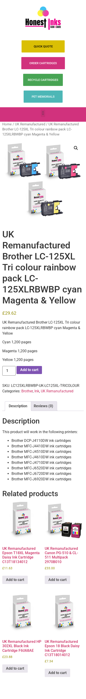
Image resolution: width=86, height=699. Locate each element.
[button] (43, 113)
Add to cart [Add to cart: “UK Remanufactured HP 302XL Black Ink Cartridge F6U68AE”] (15, 668)
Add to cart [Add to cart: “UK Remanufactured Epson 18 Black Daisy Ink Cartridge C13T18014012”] (57, 673)
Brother (27, 391)
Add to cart (29, 370)
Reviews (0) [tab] (43, 406)
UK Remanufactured (30, 124)
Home (7, 124)
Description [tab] (18, 406)
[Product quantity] (9, 371)
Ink (36, 391)
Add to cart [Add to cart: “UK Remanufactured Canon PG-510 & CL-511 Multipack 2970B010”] (57, 580)
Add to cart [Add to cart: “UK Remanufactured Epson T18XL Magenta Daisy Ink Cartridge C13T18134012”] (15, 580)
